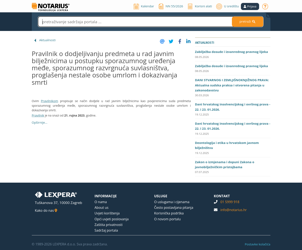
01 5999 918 (229, 202)
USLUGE (160, 196)
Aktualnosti (47, 40)
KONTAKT (222, 196)
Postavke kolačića (257, 244)
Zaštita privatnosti (109, 224)
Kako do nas (46, 210)
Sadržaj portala (106, 230)
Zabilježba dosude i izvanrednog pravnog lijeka (231, 52)
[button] (250, 6)
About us (102, 207)
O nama (101, 202)
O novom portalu (167, 219)
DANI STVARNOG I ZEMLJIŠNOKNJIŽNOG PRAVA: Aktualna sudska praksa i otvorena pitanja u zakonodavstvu (232, 85)
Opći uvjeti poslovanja (112, 219)
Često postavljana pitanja (173, 207)
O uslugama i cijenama (172, 202)
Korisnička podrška (169, 213)
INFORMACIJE (106, 196)
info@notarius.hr (233, 210)
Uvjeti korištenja (107, 213)
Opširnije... (40, 122)
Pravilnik (38, 115)
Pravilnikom (49, 101)
